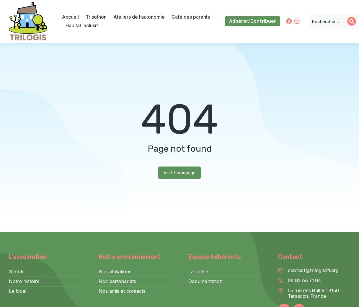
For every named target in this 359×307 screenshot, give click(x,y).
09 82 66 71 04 (304, 280)
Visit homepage (179, 172)
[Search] (351, 21)
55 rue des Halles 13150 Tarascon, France (313, 293)
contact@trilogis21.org (313, 270)
